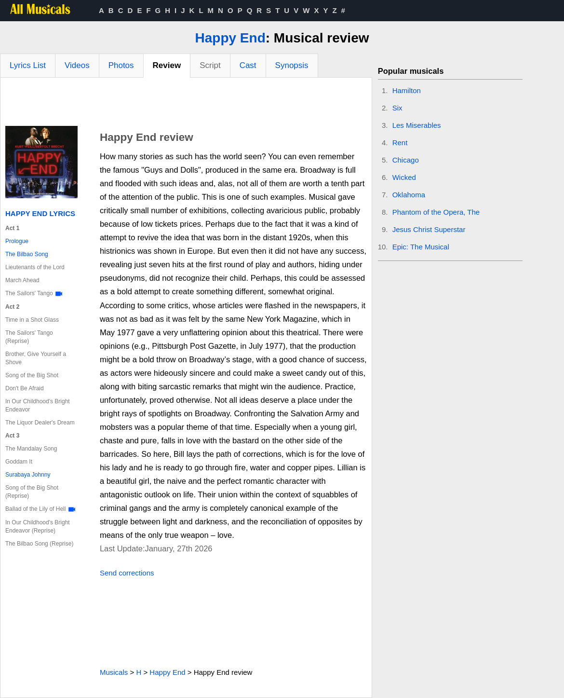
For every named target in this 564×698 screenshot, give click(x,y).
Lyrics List (28, 65)
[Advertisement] (186, 104)
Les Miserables (416, 125)
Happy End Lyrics (40, 213)
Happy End (230, 37)
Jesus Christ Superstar (429, 229)
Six (397, 108)
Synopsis (292, 65)
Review (167, 65)
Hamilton (406, 90)
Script (210, 65)
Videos (77, 65)
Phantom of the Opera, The (436, 212)
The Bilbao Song (26, 254)
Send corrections (127, 573)
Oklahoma (408, 195)
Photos (121, 65)
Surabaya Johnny (27, 474)
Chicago (405, 160)
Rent (400, 142)
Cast (248, 65)
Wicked (404, 177)
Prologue (16, 241)
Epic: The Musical (420, 247)
